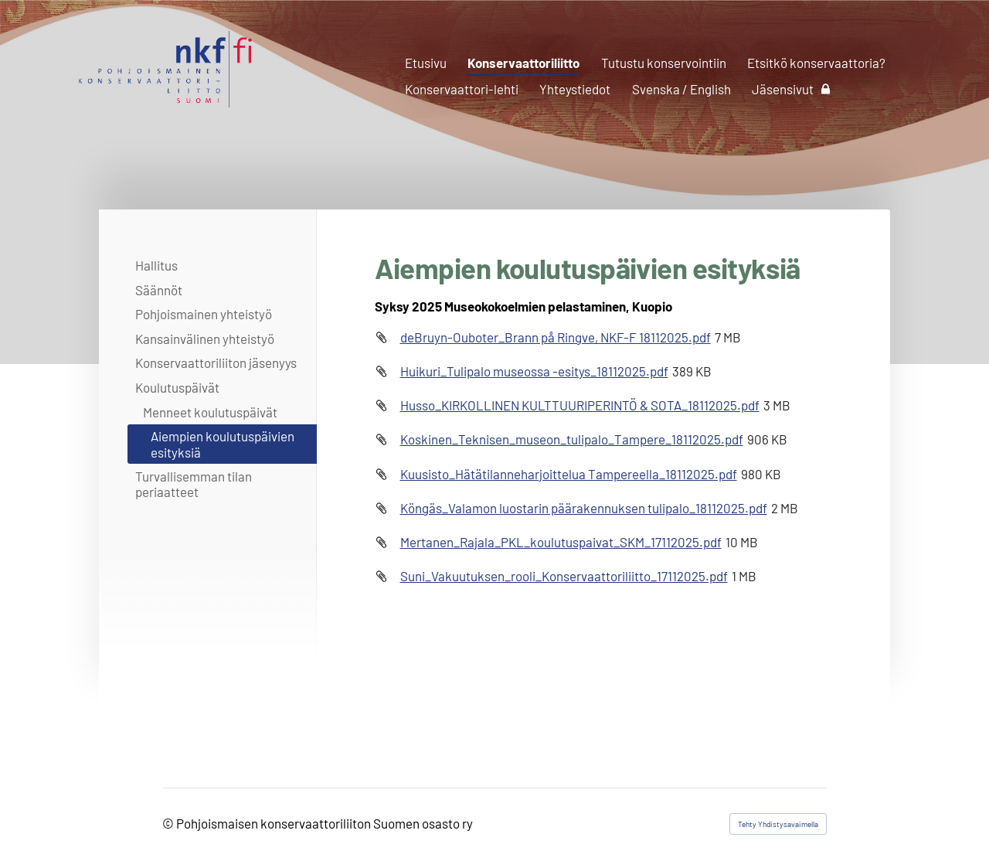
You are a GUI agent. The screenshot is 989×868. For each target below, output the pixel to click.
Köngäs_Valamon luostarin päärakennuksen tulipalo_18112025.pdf (583, 508)
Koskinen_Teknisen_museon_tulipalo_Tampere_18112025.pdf (571, 439)
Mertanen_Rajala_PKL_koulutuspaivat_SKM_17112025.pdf (561, 542)
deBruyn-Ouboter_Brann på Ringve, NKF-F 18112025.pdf (555, 337)
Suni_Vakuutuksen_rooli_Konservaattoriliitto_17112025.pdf (564, 576)
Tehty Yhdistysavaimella (778, 824)
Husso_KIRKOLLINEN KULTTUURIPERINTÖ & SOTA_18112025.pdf (580, 405)
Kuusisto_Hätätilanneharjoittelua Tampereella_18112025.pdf (568, 474)
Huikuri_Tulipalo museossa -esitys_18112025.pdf (534, 371)
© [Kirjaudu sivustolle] (169, 823)
